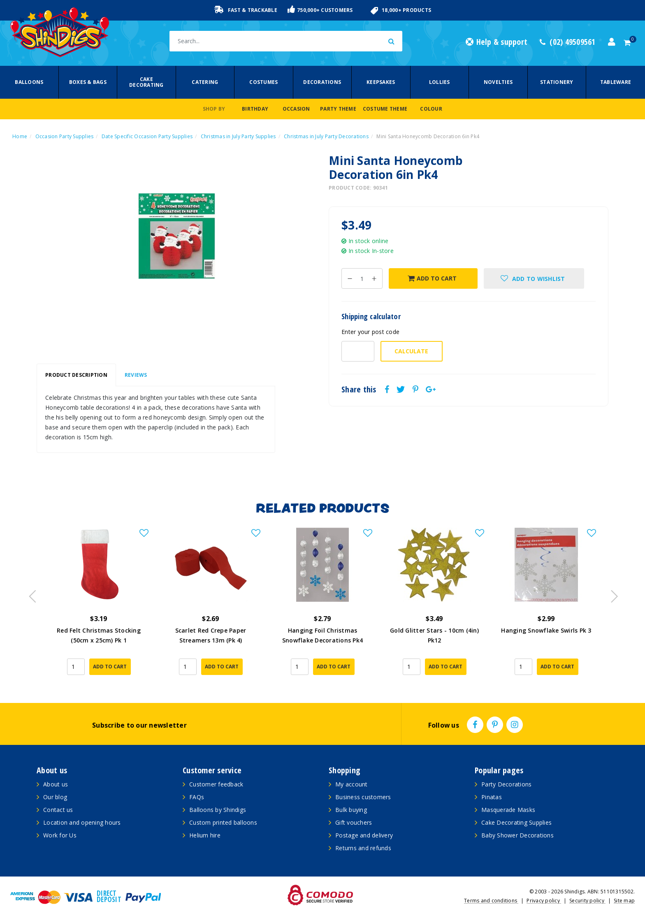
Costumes (263, 82)
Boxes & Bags (88, 82)
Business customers (363, 797)
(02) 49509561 (568, 42)
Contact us (58, 810)
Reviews (136, 374)
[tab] (76, 375)
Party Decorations (506, 784)
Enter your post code (370, 332)
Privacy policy (544, 900)
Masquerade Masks (508, 810)
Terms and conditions (491, 900)
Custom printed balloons (223, 822)
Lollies (439, 82)
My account (351, 784)
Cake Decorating (146, 82)
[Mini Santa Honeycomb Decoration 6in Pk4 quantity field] (362, 278)
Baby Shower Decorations (517, 835)
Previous (30, 594)
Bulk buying (351, 810)
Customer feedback (216, 784)
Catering (205, 82)
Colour (431, 108)
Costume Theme (385, 108)
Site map (624, 900)
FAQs (196, 797)
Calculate (411, 351)
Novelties (498, 82)
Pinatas (491, 797)
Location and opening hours (82, 822)
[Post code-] (357, 351)
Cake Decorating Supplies (516, 822)
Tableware (615, 82)
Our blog (55, 797)
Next (610, 594)
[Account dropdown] (611, 42)
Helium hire (204, 835)
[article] (99, 607)
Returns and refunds (363, 848)
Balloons (29, 82)
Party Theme (338, 108)
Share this (358, 389)
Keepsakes (381, 82)
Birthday (255, 108)
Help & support (496, 42)
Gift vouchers (353, 822)
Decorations (322, 82)
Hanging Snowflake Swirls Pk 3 (546, 630)
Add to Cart (432, 278)
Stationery (556, 82)
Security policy (587, 900)
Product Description (76, 374)
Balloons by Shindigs (217, 810)
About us (55, 784)
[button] (534, 278)
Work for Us (60, 835)
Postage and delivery (364, 835)
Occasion (296, 108)
